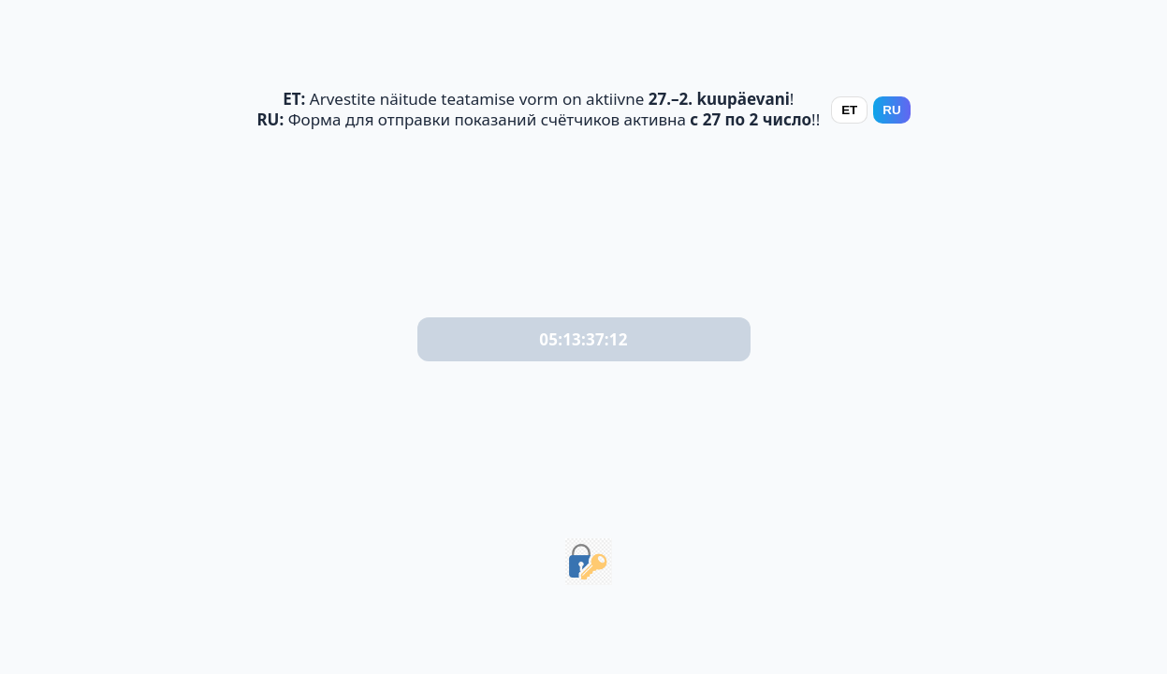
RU (891, 110)
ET (849, 110)
